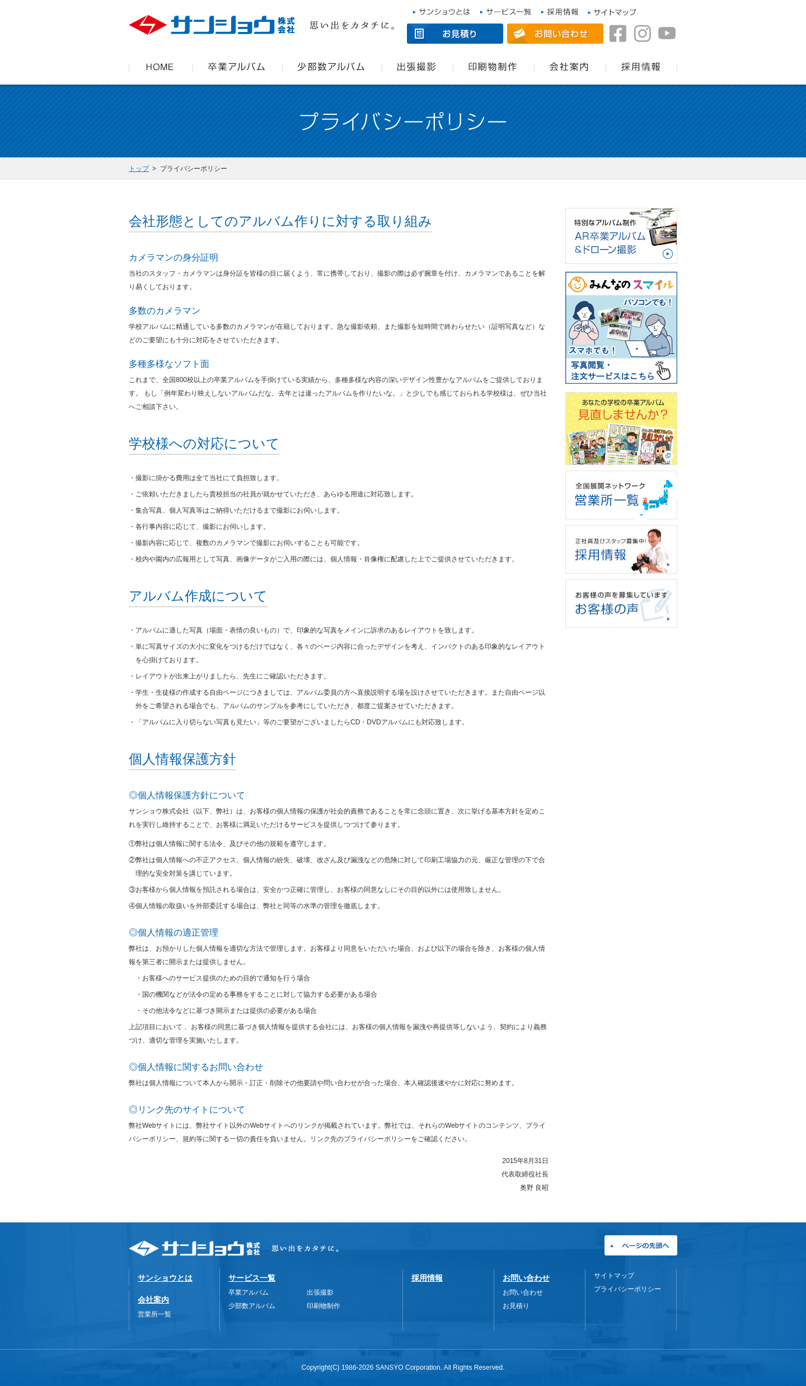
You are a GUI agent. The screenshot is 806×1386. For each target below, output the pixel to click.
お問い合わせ (526, 1277)
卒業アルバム (248, 1292)
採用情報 (427, 1277)
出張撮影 (320, 1292)
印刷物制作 (323, 1306)
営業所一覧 (154, 1314)
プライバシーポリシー (627, 1289)
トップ (139, 169)
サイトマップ (614, 1276)
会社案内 (153, 1299)
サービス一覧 (251, 1277)
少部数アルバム (251, 1306)
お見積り (516, 1306)
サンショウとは (165, 1277)
